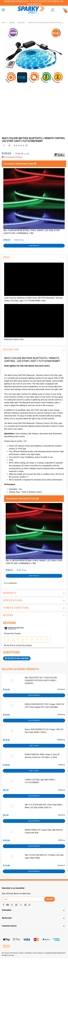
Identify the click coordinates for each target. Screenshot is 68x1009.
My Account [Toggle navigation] (6, 918)
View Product (34, 245)
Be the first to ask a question (17, 658)
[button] (53, 9)
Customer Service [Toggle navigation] (9, 926)
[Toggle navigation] (3, 9)
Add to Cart (34, 746)
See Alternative (34, 695)
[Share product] (9, 145)
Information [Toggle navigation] (6, 910)
